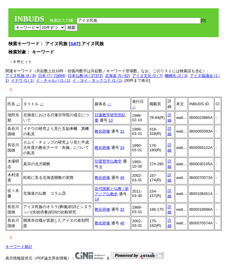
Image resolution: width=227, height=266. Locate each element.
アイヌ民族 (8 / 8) (20, 75)
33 (122, 147)
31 (122, 131)
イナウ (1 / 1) (22, 80)
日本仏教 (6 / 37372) (85, 75)
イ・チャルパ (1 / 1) (53, 80)
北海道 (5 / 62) (117, 75)
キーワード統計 (18, 246)
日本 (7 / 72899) (52, 75)
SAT (74, 43)
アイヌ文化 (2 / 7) (147, 75)
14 (97, 199)
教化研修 (102, 131)
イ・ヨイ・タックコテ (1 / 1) (97, 80)
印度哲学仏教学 (108, 161)
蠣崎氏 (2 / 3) (176, 75)
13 (110, 120)
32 (122, 209)
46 (122, 177)
